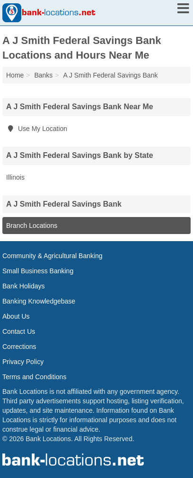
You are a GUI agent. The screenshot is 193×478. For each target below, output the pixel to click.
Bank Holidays (23, 286)
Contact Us (18, 331)
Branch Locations (31, 225)
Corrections (19, 346)
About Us (16, 316)
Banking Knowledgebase (38, 301)
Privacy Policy (23, 361)
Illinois (15, 177)
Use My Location (36, 128)
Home (15, 75)
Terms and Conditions (34, 377)
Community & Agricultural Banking (52, 256)
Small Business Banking (37, 271)
